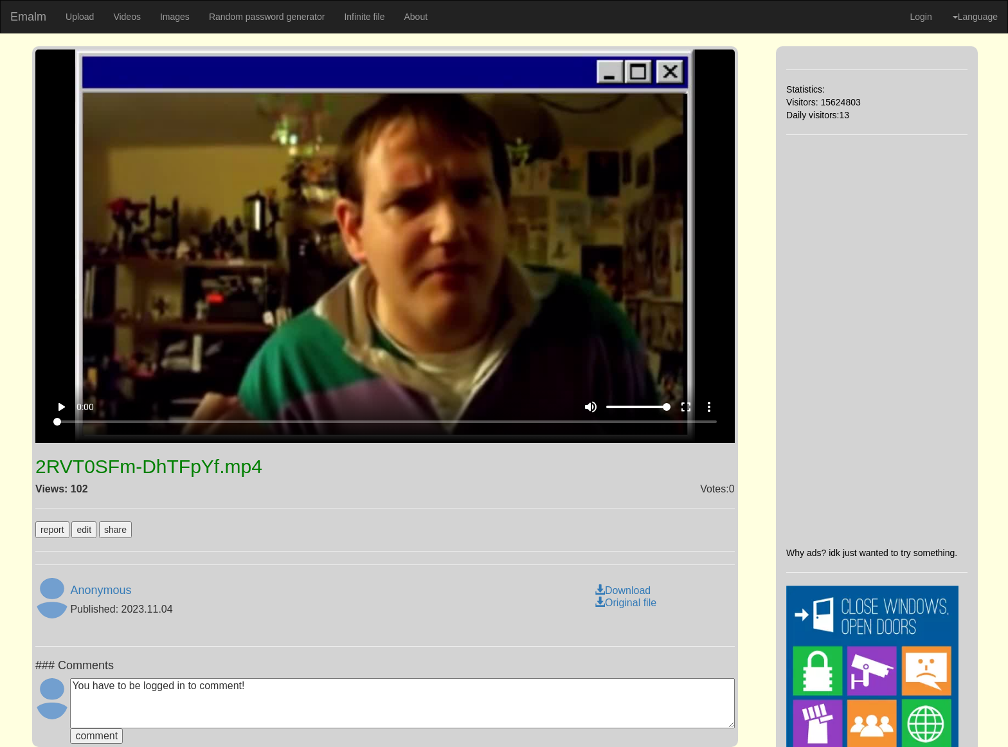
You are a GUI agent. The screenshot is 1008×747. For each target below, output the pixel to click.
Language (975, 17)
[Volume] (638, 407)
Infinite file (364, 17)
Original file (625, 602)
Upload (80, 17)
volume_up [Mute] (590, 407)
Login (921, 17)
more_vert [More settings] (709, 407)
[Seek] (385, 422)
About (416, 17)
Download (623, 590)
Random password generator (267, 17)
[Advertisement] (877, 341)
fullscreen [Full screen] (686, 407)
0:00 (85, 407)
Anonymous (100, 590)
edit (83, 530)
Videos (127, 17)
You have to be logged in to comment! (402, 703)
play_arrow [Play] (61, 407)
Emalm (28, 16)
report (52, 530)
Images (175, 17)
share (115, 530)
